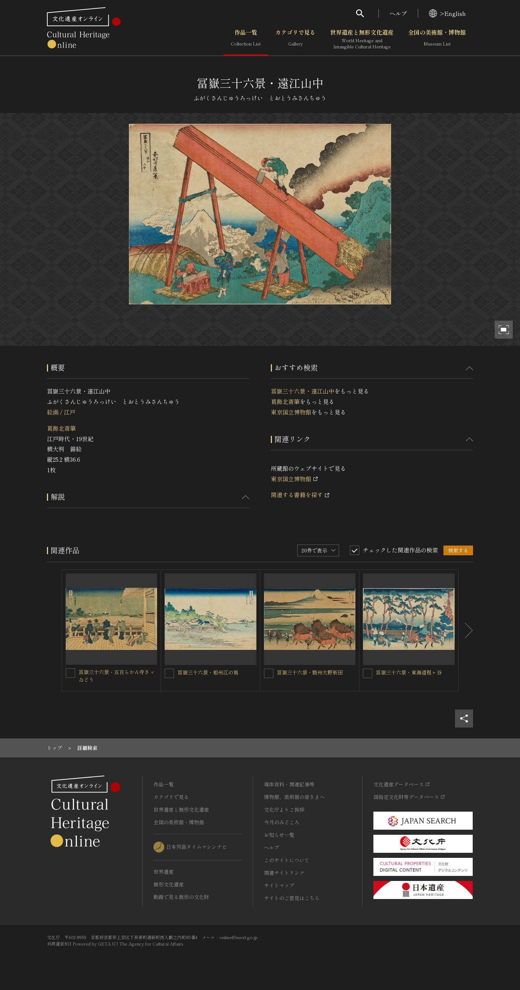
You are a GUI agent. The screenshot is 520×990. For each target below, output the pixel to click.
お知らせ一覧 (279, 834)
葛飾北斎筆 (61, 428)
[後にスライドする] (466, 630)
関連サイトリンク (284, 872)
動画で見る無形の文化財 (181, 896)
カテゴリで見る (295, 39)
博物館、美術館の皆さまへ (294, 796)
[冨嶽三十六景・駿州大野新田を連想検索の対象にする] (268, 673)
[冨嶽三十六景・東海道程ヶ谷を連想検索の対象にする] (367, 673)
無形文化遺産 (168, 884)
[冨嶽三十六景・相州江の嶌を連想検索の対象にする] (169, 673)
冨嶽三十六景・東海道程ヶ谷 (409, 672)
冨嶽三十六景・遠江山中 (302, 391)
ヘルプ (398, 13)
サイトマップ (279, 885)
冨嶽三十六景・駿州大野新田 (310, 672)
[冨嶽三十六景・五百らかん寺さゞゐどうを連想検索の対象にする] (70, 673)
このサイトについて (286, 860)
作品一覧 (246, 39)
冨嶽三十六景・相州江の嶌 (208, 672)
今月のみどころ (281, 822)
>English (447, 13)
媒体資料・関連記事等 (289, 784)
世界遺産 (163, 871)
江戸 (69, 412)
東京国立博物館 (291, 412)
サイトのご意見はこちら (292, 898)
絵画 (52, 412)
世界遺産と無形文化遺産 (362, 39)
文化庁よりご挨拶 (284, 809)
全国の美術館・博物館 (437, 39)
